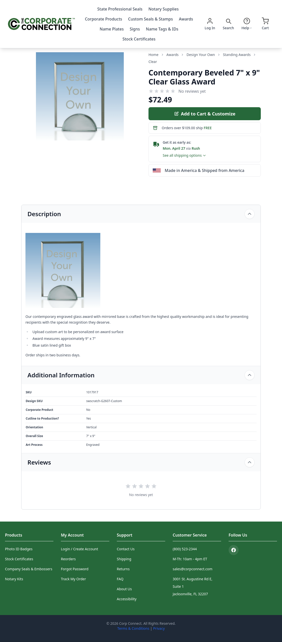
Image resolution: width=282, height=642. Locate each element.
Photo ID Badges (18, 549)
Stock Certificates (139, 39)
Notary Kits (14, 579)
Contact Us (126, 549)
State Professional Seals (119, 9)
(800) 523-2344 (185, 549)
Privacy (159, 628)
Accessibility (127, 599)
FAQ (120, 579)
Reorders (68, 559)
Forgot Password (74, 569)
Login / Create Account (79, 549)
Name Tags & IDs (162, 29)
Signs (135, 29)
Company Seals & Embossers (28, 569)
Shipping (124, 559)
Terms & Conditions (133, 628)
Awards (186, 19)
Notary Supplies (163, 9)
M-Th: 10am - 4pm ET (190, 559)
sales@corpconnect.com (192, 569)
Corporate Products (103, 19)
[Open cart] (265, 23)
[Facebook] (234, 550)
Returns (123, 569)
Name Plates (112, 29)
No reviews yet (192, 91)
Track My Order (73, 579)
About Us (124, 589)
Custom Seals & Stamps (150, 19)
